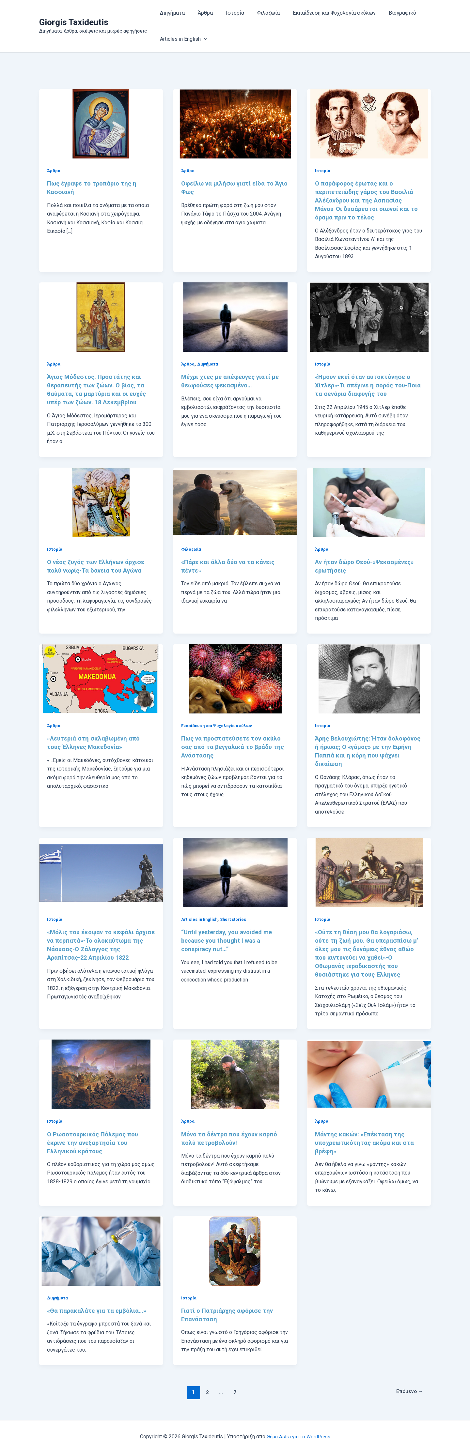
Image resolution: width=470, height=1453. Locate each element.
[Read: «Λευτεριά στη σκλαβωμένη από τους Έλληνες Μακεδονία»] (101, 678)
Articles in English (200, 919)
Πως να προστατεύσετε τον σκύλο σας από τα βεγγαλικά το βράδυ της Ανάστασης (234, 746)
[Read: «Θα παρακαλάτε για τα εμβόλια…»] (101, 1250)
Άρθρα (201, 13)
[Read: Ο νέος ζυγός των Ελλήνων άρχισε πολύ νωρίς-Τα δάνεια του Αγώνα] (101, 502)
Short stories (237, 919)
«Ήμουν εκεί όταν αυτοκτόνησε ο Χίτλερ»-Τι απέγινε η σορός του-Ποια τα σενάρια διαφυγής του (366, 385)
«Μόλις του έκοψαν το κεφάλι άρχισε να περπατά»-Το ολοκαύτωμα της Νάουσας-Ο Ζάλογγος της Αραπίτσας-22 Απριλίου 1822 (93, 949)
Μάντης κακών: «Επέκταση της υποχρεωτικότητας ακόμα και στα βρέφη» (367, 1142)
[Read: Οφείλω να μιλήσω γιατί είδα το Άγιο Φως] (235, 123)
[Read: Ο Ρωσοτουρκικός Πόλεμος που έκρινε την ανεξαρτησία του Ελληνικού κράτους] (101, 1074)
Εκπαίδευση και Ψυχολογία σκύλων (322, 13)
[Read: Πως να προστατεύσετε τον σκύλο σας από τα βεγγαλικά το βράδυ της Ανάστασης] (235, 678)
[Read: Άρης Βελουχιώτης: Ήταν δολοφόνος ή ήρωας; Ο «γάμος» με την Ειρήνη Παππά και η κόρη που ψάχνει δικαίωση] (369, 678)
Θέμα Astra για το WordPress (298, 1436)
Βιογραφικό (388, 13)
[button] (202, 39)
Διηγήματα (171, 13)
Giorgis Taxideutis (73, 22)
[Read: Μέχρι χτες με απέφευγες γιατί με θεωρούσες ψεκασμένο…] (235, 317)
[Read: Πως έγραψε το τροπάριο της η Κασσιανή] (101, 123)
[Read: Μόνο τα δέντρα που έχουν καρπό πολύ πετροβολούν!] (235, 1074)
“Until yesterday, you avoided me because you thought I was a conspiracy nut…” (230, 940)
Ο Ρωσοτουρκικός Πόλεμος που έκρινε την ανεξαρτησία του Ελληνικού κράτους (96, 1142)
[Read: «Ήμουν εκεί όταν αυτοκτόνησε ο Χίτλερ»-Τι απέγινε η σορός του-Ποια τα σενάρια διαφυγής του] (369, 317)
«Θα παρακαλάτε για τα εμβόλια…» (99, 1310)
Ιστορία (228, 13)
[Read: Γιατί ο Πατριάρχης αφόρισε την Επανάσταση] (235, 1250)
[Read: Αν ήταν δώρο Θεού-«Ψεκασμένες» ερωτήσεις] (369, 502)
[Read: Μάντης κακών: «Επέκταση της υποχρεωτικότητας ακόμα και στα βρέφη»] (369, 1074)
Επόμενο (407, 1392)
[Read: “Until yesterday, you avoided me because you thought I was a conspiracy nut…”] (235, 872)
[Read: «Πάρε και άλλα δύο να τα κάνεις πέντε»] (235, 502)
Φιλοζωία (259, 13)
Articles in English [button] (182, 39)
